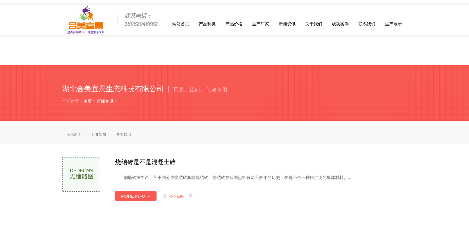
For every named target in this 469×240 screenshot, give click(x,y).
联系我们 (366, 23)
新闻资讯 (287, 23)
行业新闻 (99, 134)
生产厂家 (260, 23)
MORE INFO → (135, 196)
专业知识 (123, 134)
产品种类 (207, 23)
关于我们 (313, 23)
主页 (87, 101)
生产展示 (393, 23)
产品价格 (233, 23)
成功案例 (340, 23)
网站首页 (180, 23)
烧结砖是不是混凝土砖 (145, 162)
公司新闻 (74, 134)
